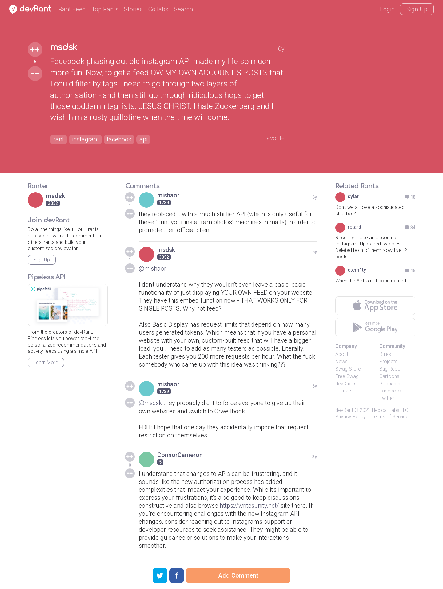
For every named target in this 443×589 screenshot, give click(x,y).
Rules (385, 354)
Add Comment (238, 575)
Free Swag (347, 376)
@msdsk (150, 403)
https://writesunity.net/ (250, 505)
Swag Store (348, 369)
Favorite (274, 138)
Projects (388, 361)
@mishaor (152, 268)
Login (387, 9)
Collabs (158, 9)
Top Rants (104, 9)
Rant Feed (72, 9)
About (341, 354)
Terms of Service (390, 417)
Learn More (46, 362)
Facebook (390, 391)
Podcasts (389, 384)
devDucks (346, 384)
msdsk (64, 47)
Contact (344, 391)
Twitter (386, 398)
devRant (344, 410)
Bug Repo (390, 369)
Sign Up (416, 9)
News (341, 361)
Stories (133, 9)
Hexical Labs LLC (390, 410)
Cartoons (389, 376)
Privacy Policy (350, 417)
